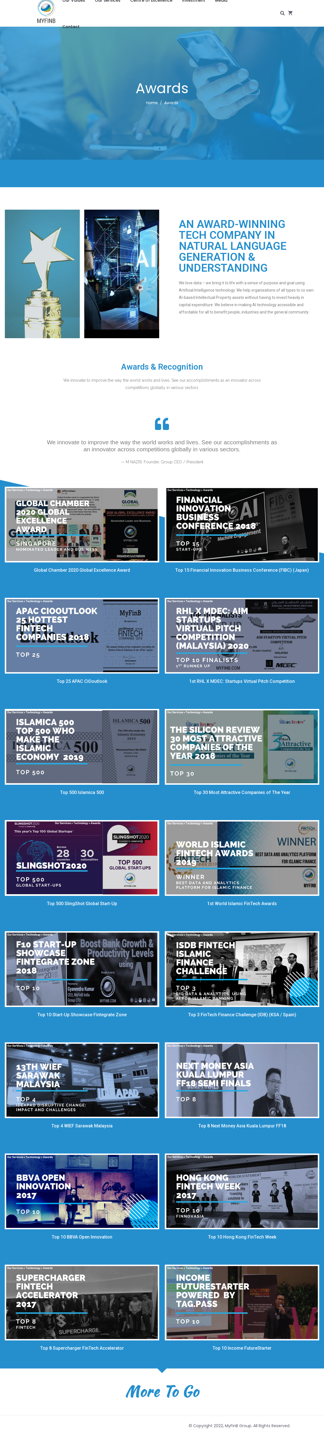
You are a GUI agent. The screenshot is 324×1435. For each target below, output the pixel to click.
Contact (70, 26)
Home (152, 103)
